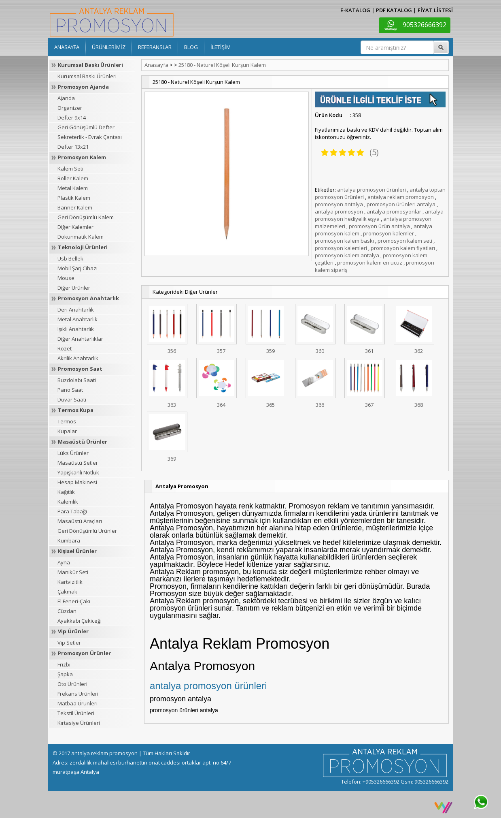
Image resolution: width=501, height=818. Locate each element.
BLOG (191, 47)
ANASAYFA (66, 47)
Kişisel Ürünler (77, 551)
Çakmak (67, 591)
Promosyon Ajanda (83, 86)
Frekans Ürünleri (77, 693)
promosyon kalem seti (405, 240)
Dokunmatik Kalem (80, 236)
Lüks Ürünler (73, 453)
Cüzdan (66, 611)
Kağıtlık (66, 491)
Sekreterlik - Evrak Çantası (89, 137)
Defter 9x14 (71, 117)
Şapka (65, 674)
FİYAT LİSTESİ (435, 10)
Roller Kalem (72, 178)
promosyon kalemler (388, 233)
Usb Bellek (70, 258)
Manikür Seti (72, 572)
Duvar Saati (71, 399)
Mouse (65, 278)
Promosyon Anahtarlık (88, 298)
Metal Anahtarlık (77, 319)
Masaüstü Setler (77, 462)
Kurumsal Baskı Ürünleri (90, 64)
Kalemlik (67, 501)
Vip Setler (69, 642)
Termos (66, 421)
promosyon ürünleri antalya (401, 204)
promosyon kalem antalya (347, 255)
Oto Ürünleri (72, 684)
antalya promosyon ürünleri (371, 189)
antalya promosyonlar (394, 211)
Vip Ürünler (73, 631)
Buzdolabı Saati (76, 380)
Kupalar (67, 431)
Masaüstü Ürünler (82, 441)
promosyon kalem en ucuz (369, 262)
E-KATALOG (355, 10)
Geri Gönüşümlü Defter (86, 127)
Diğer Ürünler (73, 287)
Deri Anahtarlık (75, 309)
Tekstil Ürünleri (75, 713)
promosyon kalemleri (341, 248)
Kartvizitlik (70, 581)
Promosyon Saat (80, 368)
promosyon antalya (339, 204)
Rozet (64, 348)
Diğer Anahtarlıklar (80, 338)
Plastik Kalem (73, 197)
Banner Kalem (74, 207)
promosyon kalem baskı (344, 240)
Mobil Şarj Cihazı (77, 268)
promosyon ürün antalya (379, 226)
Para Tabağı (72, 511)
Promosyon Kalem (82, 157)
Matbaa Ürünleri (77, 703)
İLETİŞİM (220, 47)
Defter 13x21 (73, 146)
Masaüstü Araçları (79, 521)
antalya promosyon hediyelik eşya (379, 215)
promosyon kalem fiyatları (403, 248)
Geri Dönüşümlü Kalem (85, 217)
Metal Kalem (72, 188)
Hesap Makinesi (77, 482)
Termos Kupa (75, 410)
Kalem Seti (70, 168)
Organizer (69, 107)
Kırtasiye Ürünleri (78, 722)
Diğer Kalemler (75, 227)
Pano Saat (70, 389)
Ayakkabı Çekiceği (79, 620)
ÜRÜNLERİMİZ (108, 47)
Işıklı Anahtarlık (75, 329)
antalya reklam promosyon (400, 197)
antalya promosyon (339, 211)
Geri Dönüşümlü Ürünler (87, 530)
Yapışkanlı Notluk (78, 472)
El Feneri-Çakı (73, 601)
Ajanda (66, 98)
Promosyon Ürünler (84, 653)
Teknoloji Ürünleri (83, 247)
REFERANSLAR (155, 47)
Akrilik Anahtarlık (77, 358)
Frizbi (63, 664)
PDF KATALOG (394, 10)
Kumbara (68, 540)
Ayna (63, 562)
